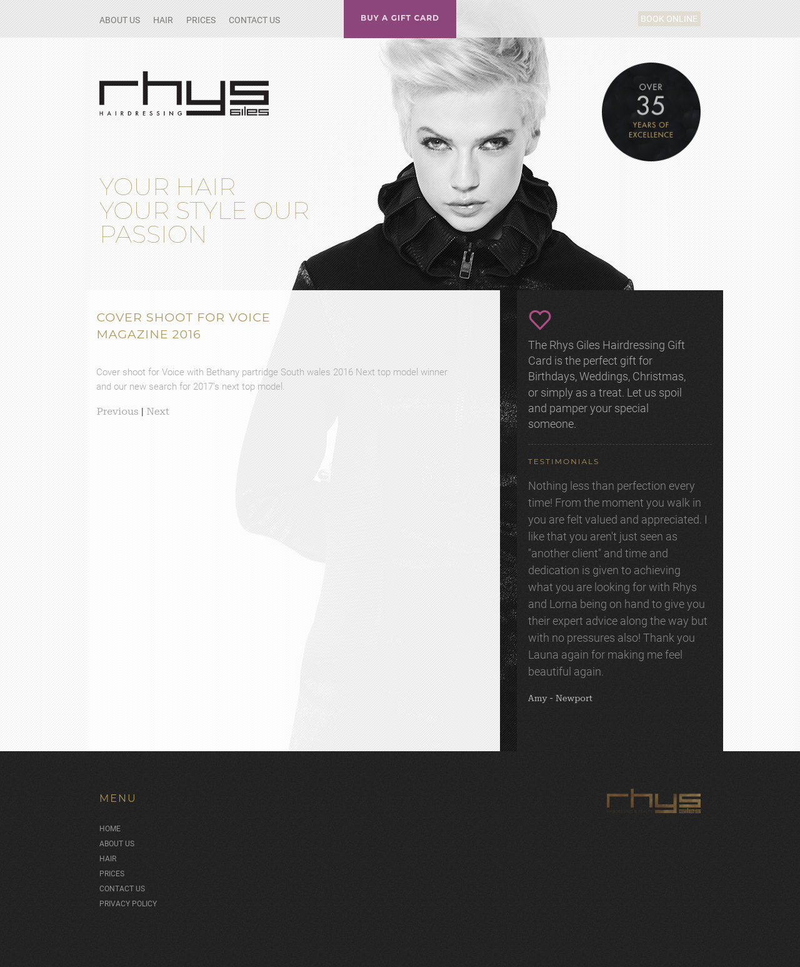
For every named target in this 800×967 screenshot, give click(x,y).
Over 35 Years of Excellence (651, 112)
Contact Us (254, 20)
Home (110, 826)
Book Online (654, 19)
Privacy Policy (128, 901)
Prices (201, 20)
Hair (163, 20)
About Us (119, 20)
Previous (117, 411)
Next (157, 411)
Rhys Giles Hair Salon (185, 93)
